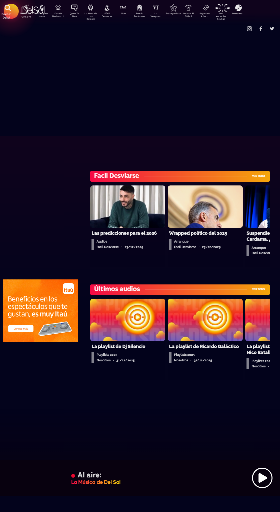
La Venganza (164, 15)
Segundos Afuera (216, 15)
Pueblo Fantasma (146, 15)
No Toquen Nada (41, 15)
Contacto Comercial (241, 25)
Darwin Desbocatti (59, 15)
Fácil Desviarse (111, 15)
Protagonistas (181, 14)
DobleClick (24, 14)
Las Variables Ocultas (234, 16)
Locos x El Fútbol (199, 15)
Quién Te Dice (76, 15)
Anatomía (251, 14)
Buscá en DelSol (6, 15)
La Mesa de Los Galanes (94, 16)
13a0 (128, 14)
